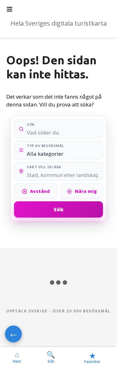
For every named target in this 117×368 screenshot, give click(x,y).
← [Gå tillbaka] (13, 334)
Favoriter (92, 357)
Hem (17, 357)
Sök (59, 209)
